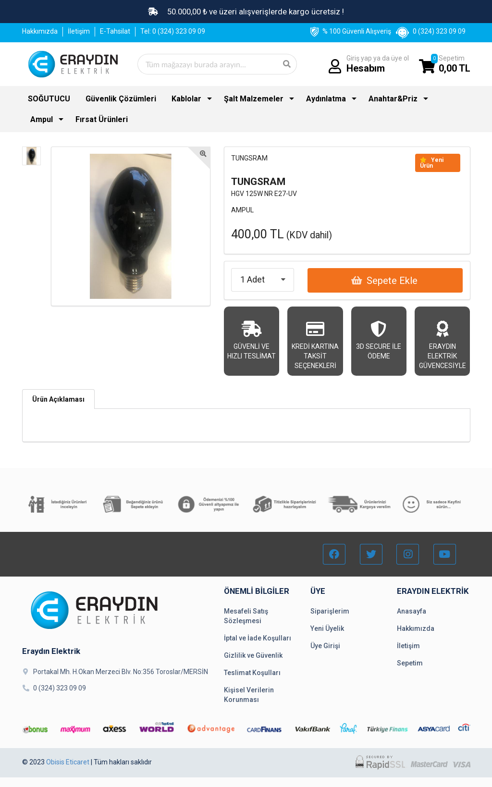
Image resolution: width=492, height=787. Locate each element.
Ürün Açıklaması (58, 399)
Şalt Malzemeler (253, 98)
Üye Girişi (325, 646)
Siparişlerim (329, 611)
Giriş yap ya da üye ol (377, 64)
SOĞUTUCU (49, 98)
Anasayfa (411, 611)
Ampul (41, 119)
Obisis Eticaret (67, 762)
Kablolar (186, 98)
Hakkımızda (40, 31)
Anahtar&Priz (393, 98)
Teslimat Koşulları (252, 672)
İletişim (79, 31)
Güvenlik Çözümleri (121, 98)
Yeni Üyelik (327, 628)
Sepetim (454, 64)
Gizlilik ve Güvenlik (253, 655)
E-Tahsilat (115, 31)
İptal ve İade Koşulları (257, 638)
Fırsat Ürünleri (101, 119)
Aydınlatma (326, 98)
